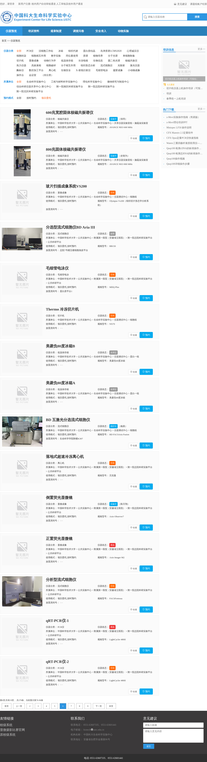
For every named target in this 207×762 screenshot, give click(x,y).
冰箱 (60, 51)
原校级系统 (8, 734)
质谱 (85, 55)
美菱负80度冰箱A (60, 383)
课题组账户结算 (198, 4)
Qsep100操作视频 (175, 158)
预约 (146, 138)
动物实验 (123, 31)
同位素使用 (72, 55)
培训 (168, 93)
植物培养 (98, 55)
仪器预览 (11, 31)
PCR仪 (30, 51)
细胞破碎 (51, 65)
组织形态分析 (88, 65)
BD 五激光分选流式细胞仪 (68, 420)
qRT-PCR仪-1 (57, 620)
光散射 (121, 65)
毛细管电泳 (102, 70)
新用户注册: (24, 4)
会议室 (32, 75)
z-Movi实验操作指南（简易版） (183, 117)
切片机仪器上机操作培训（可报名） (184, 88)
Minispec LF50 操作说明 (178, 127)
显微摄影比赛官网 (12, 730)
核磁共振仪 (131, 60)
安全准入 (100, 31)
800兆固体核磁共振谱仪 (66, 149)
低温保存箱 (67, 60)
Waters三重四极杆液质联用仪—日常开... (184, 143)
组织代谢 (73, 51)
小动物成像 (134, 70)
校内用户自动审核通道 (44, 4)
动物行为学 (50, 60)
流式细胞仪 (106, 65)
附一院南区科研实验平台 (69, 86)
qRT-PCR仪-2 (57, 661)
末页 (111, 706)
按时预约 (31, 98)
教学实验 (56, 55)
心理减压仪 (133, 51)
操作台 (20, 75)
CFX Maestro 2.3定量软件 (179, 132)
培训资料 (33, 31)
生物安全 (66, 70)
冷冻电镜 (83, 60)
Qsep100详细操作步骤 (178, 164)
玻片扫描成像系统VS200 (66, 186)
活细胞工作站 (46, 51)
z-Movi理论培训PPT (176, 122)
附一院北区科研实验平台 (30, 91)
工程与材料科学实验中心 (64, 81)
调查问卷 (78, 31)
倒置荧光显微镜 (59, 497)
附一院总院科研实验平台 (101, 86)
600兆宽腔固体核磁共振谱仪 (69, 112)
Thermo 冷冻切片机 (62, 309)
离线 (112, 545)
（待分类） (47, 75)
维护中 (113, 426)
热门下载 (168, 109)
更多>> (201, 49)
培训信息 (168, 49)
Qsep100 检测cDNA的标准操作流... (184, 148)
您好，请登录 (7, 4)
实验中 (113, 119)
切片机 (20, 60)
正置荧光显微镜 (59, 538)
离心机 (52, 70)
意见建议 (182, 4)
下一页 (99, 706)
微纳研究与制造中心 (118, 81)
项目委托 (46, 98)
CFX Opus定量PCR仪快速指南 (182, 138)
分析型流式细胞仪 (61, 579)
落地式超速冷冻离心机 (65, 456)
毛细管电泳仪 (57, 268)
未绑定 (113, 352)
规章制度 (56, 31)
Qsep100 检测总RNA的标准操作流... (184, 153)
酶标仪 (20, 70)
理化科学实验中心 (92, 81)
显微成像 (34, 60)
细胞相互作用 (38, 55)
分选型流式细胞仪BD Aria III (70, 227)
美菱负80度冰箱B (60, 346)
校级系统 (6, 725)
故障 (112, 233)
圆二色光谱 (114, 60)
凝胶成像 (118, 70)
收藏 (133, 138)
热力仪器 (21, 65)
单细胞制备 (129, 55)
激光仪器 (135, 65)
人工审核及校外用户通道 (69, 4)
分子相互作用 (68, 65)
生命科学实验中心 (36, 81)
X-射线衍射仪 (83, 70)
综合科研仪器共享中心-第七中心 (34, 86)
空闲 (112, 192)
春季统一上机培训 (176, 98)
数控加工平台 (36, 70)
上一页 (19, 706)
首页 (4, 40)
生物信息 (98, 60)
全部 (19, 51)
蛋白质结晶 (89, 51)
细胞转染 (21, 55)
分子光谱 (113, 55)
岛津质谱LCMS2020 (110, 51)
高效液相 (36, 65)
